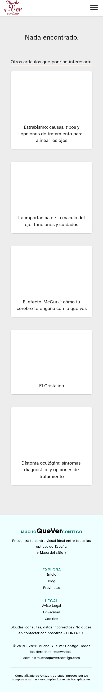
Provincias (51, 587)
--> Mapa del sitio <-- (51, 552)
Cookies (51, 619)
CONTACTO (75, 633)
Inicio (51, 574)
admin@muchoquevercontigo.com (51, 658)
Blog (51, 581)
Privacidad (51, 612)
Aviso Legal (51, 605)
